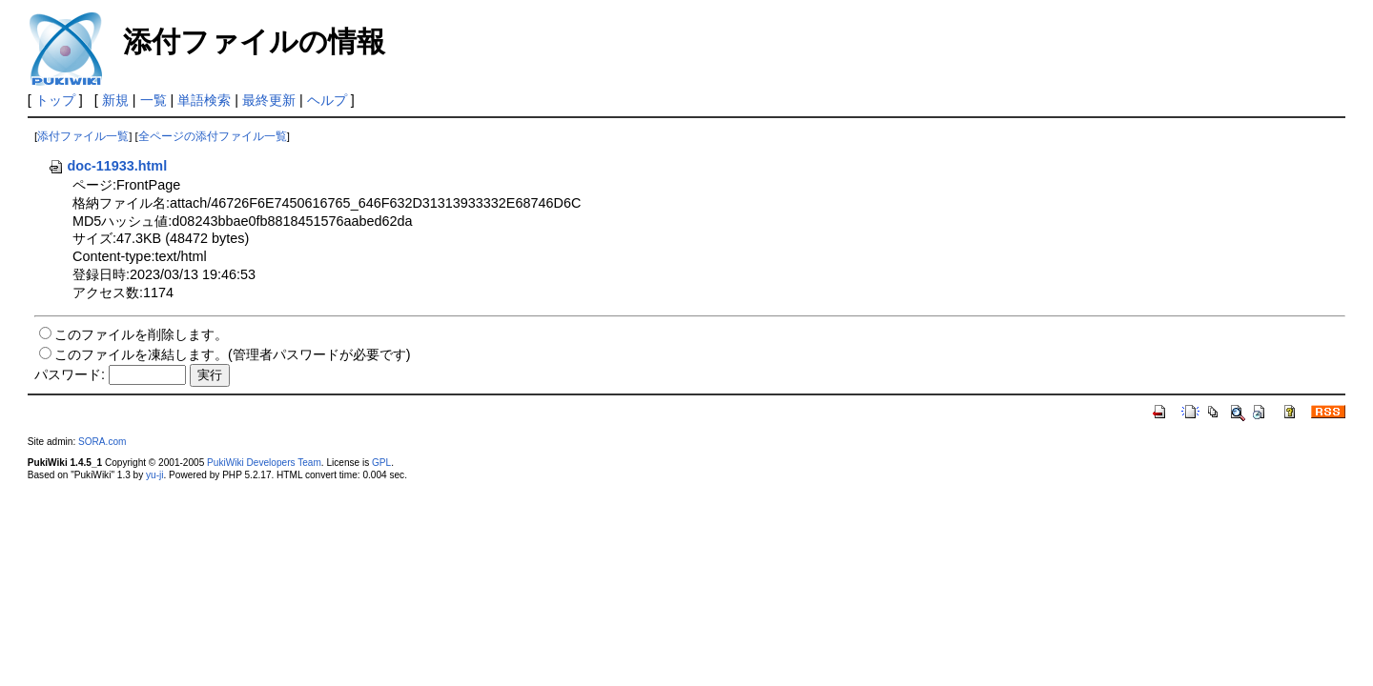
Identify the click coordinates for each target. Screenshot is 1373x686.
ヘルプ (327, 100)
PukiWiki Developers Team (264, 462)
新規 (115, 100)
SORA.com (102, 441)
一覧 (153, 100)
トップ (55, 100)
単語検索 (204, 100)
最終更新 (269, 100)
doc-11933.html (107, 165)
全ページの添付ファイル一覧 (212, 136)
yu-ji (154, 475)
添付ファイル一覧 (83, 136)
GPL (381, 462)
